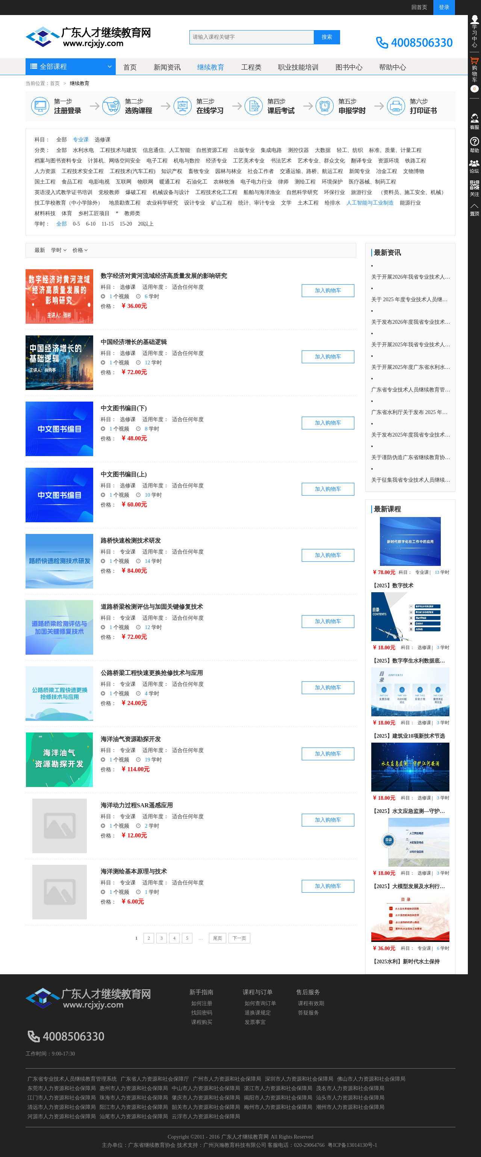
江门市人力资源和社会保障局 (61, 1098)
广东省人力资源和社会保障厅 (155, 1079)
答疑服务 (308, 1013)
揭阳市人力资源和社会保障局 (278, 1098)
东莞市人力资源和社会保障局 (61, 1088)
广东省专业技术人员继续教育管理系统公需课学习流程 (410, 390)
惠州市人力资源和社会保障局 (134, 1088)
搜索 (327, 37)
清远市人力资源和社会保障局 (61, 1107)
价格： (108, 306)
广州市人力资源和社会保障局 (227, 1079)
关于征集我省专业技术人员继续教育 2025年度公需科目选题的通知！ (410, 480)
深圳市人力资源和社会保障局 (299, 1079)
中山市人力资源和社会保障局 (206, 1088)
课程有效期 (311, 1003)
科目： (108, 287)
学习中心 (474, 31)
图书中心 (349, 67)
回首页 (419, 7)
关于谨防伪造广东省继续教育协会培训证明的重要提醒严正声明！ (410, 457)
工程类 (251, 67)
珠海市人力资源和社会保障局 (134, 1098)
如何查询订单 (260, 1003)
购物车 (474, 74)
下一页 (239, 938)
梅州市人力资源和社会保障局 (278, 1107)
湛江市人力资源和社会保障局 (278, 1088)
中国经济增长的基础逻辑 (134, 342)
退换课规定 (258, 1013)
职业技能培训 (298, 67)
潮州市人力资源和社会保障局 (350, 1107)
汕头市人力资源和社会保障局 (350, 1098)
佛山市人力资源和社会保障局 (371, 1079)
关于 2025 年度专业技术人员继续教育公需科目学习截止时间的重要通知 (410, 299)
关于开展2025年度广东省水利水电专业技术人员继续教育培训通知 (410, 367)
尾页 (217, 938)
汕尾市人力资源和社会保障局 (134, 1116)
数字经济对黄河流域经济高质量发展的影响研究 (164, 276)
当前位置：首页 (43, 83)
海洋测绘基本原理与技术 (134, 871)
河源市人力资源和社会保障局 (61, 1116)
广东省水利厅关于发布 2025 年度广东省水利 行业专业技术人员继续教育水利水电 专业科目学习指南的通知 (410, 412)
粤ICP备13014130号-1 (352, 1145)
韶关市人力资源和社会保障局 (206, 1107)
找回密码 (201, 1013)
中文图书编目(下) (124, 408)
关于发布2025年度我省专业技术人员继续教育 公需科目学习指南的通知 (410, 435)
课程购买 (201, 1022)
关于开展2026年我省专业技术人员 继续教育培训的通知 (410, 277)
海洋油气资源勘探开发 (131, 739)
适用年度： (155, 287)
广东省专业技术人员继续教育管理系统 (72, 1079)
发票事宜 (255, 1022)
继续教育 (210, 67)
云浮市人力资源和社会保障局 (206, 1116)
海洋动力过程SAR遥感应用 (137, 805)
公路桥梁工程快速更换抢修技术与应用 (152, 673)
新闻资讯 (167, 67)
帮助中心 (392, 67)
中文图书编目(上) (124, 474)
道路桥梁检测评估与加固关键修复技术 (152, 607)
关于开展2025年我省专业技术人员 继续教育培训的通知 (410, 344)
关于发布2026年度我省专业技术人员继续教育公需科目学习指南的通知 (410, 322)
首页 (130, 67)
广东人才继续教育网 (245, 1137)
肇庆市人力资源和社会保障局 (206, 1098)
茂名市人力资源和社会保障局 (350, 1088)
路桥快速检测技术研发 (131, 540)
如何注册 (201, 1003)
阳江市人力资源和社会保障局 (134, 1107)
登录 (444, 7)
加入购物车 (328, 290)
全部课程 (70, 66)
